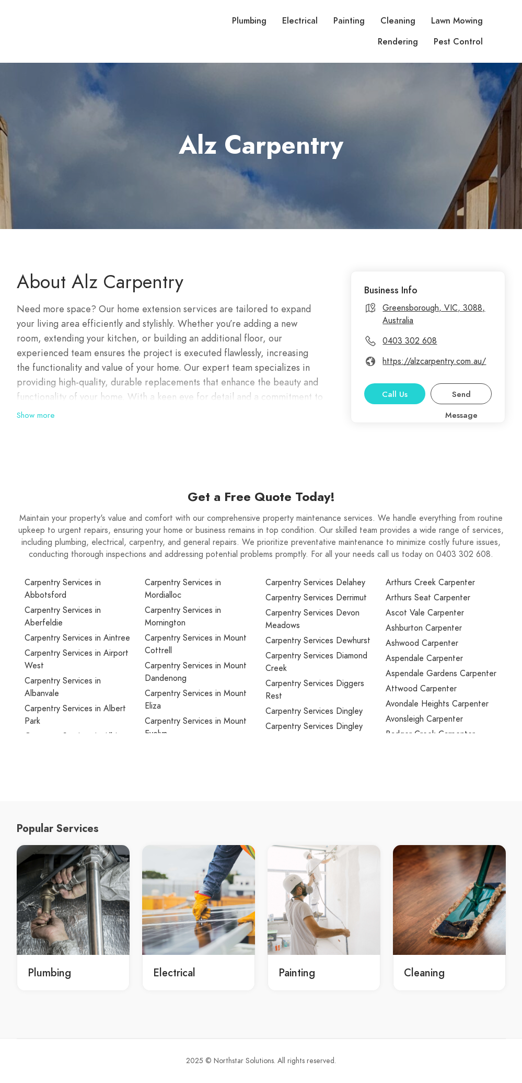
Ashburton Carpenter (424, 628)
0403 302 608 (409, 341)
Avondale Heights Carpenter (437, 704)
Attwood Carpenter (421, 688)
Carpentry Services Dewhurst (317, 640)
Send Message (461, 396)
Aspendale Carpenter (424, 658)
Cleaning (397, 21)
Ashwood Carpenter (422, 643)
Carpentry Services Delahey (315, 582)
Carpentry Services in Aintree (77, 638)
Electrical (300, 21)
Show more (36, 415)
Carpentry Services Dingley (314, 711)
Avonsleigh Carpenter (424, 719)
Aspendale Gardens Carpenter (441, 673)
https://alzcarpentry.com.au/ (434, 361)
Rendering (398, 42)
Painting (349, 21)
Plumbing (249, 21)
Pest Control (458, 42)
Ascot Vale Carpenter (425, 613)
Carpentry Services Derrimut (316, 597)
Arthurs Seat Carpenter (428, 597)
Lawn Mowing (457, 21)
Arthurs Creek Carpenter (430, 582)
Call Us (395, 394)
